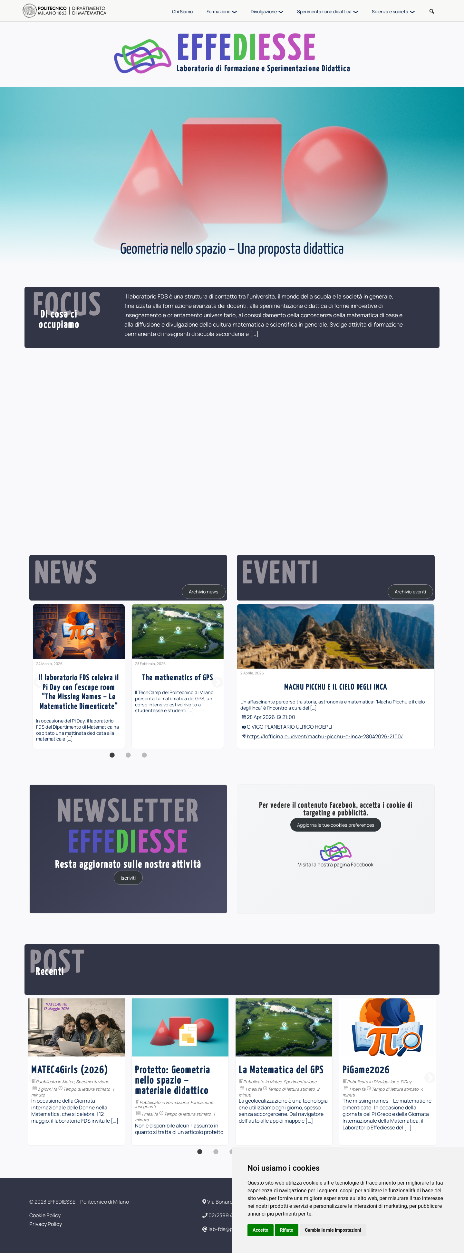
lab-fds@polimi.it (225, 1229)
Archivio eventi (410, 592)
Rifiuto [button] (287, 1230)
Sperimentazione (196, 1082)
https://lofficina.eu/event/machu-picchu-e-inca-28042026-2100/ (325, 736)
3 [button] (144, 758)
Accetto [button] (260, 1230)
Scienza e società (390, 11)
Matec (172, 1082)
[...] (254, 334)
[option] (79, 676)
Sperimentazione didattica (324, 11)
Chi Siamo (182, 11)
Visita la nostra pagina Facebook (335, 854)
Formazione (218, 11)
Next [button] (217, 682)
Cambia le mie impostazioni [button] (333, 1230)
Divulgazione (264, 11)
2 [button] (128, 758)
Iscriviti (128, 877)
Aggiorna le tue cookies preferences (335, 825)
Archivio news (203, 592)
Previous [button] (39, 682)
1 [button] (112, 758)
